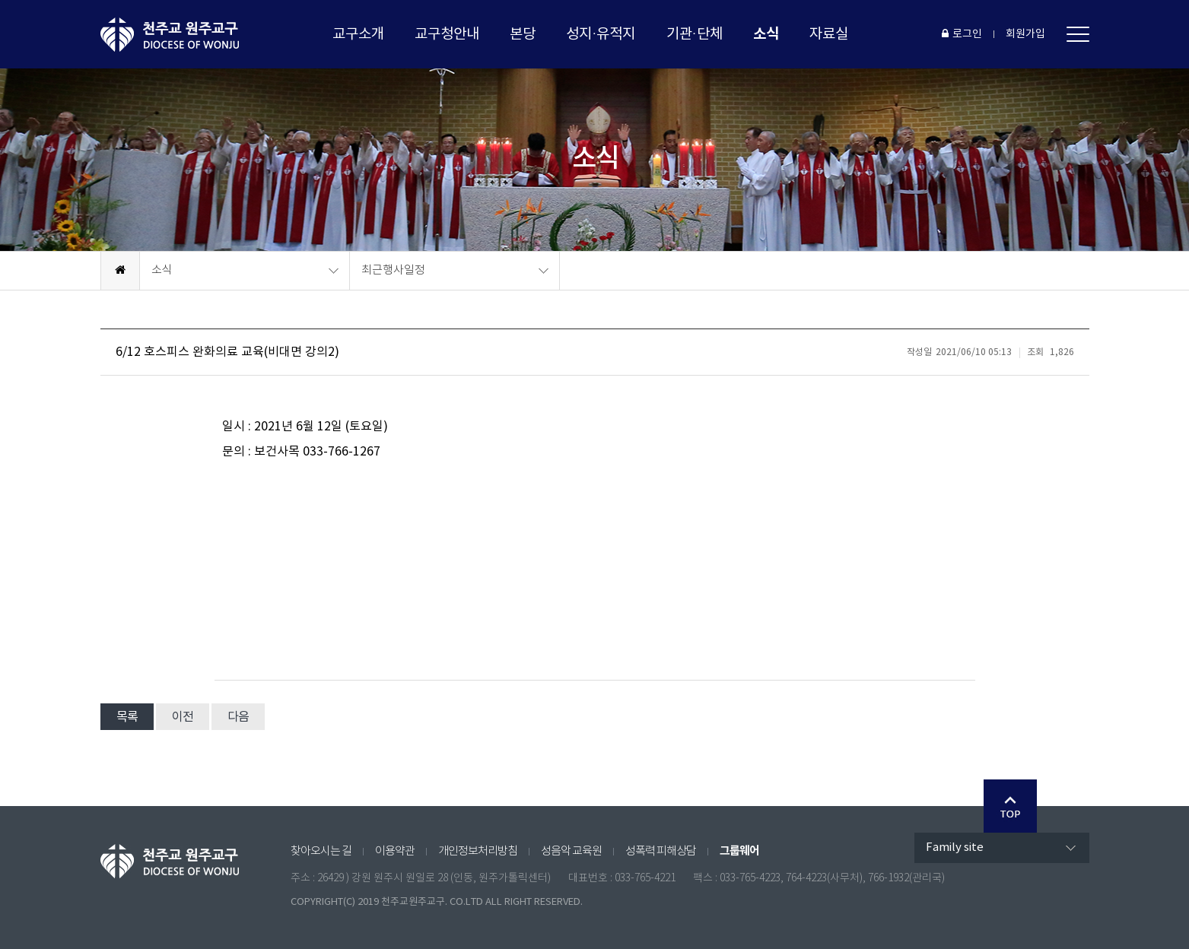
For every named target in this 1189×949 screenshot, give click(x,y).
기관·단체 (694, 34)
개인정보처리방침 (477, 851)
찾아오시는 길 (321, 851)
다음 (238, 717)
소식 (766, 34)
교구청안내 (447, 34)
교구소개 (358, 34)
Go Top (1010, 806)
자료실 (828, 34)
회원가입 (1025, 34)
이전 (182, 717)
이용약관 (395, 851)
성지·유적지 (600, 34)
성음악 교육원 (571, 851)
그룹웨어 (739, 851)
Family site (955, 847)
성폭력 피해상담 (660, 851)
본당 (523, 34)
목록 (127, 717)
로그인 (962, 34)
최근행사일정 (393, 270)
